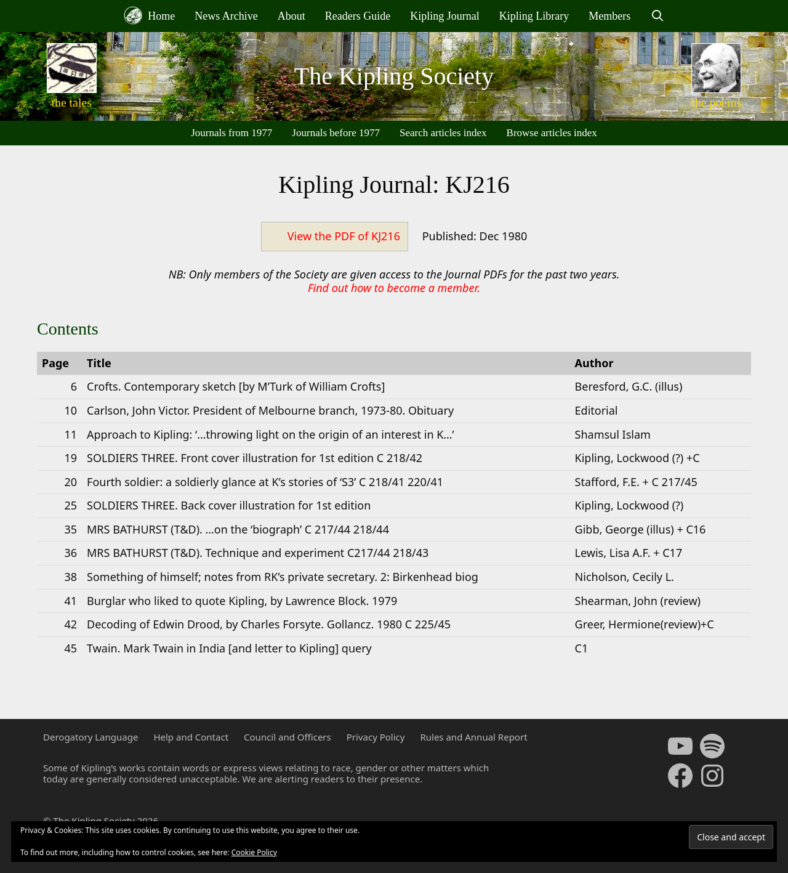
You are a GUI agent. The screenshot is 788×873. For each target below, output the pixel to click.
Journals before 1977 (336, 133)
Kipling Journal (445, 16)
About (291, 16)
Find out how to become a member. (394, 287)
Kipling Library (534, 16)
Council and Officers (287, 737)
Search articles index (443, 133)
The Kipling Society (394, 76)
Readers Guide (357, 16)
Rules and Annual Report (473, 737)
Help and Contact (190, 737)
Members (609, 16)
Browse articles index (552, 133)
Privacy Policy (376, 737)
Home (149, 15)
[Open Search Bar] (657, 16)
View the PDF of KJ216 (343, 236)
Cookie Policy (254, 852)
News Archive (226, 16)
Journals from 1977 (231, 133)
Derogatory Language (90, 737)
